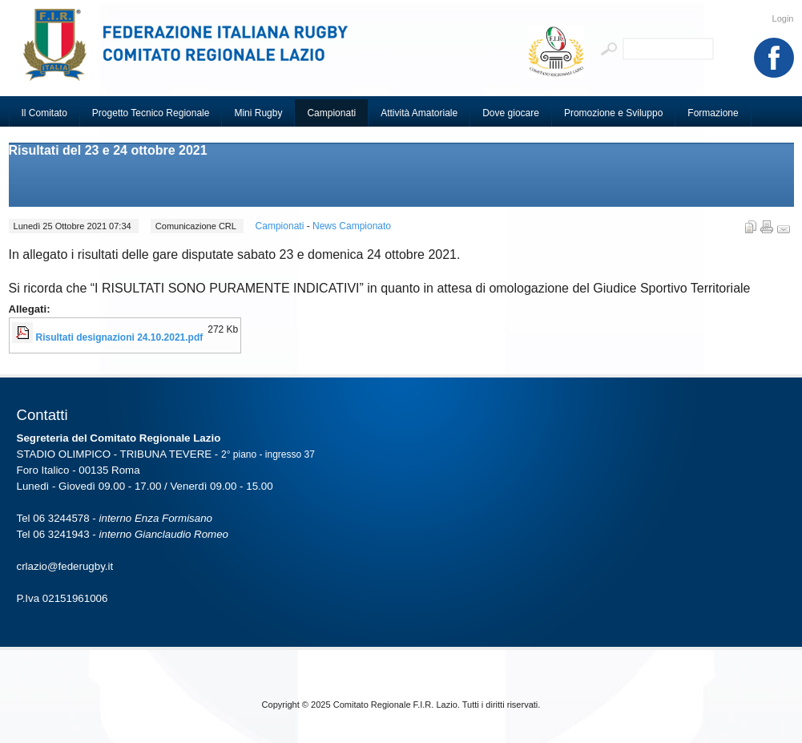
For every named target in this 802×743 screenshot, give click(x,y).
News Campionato (351, 226)
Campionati (281, 226)
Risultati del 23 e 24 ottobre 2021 (108, 150)
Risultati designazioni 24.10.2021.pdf (120, 337)
